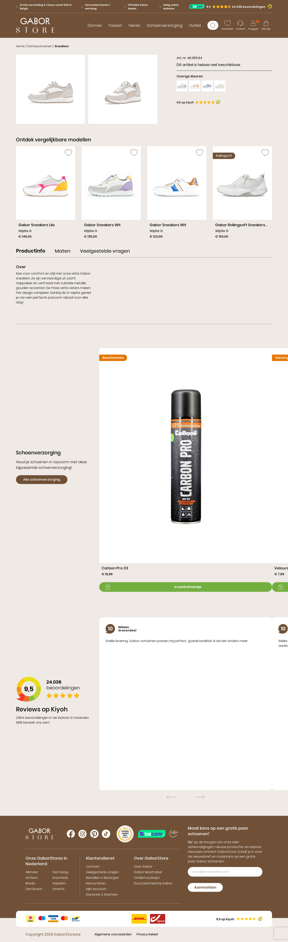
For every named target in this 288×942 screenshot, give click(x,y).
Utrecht (59, 889)
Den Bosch (34, 889)
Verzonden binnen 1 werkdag (95, 6)
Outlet (195, 25)
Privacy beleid (147, 934)
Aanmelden (205, 887)
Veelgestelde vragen (102, 872)
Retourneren (96, 883)
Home (20, 46)
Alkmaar (32, 872)
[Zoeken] (212, 25)
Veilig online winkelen (169, 6)
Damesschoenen (39, 46)
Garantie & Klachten (102, 894)
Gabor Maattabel (148, 872)
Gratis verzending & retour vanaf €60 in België (44, 6)
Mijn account (96, 889)
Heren (134, 25)
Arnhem (32, 877)
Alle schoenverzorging (41, 479)
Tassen (115, 25)
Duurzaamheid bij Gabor (153, 883)
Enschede (60, 877)
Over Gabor (143, 866)
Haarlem (59, 883)
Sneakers (62, 46)
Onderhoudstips (147, 877)
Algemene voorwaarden (113, 934)
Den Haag (60, 872)
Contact (93, 866)
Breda (30, 883)
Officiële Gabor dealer (136, 6)
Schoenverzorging (165, 25)
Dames (95, 25)
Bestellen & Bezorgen (102, 877)
